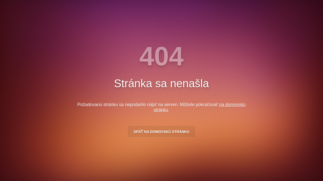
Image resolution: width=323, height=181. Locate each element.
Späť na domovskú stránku (162, 132)
